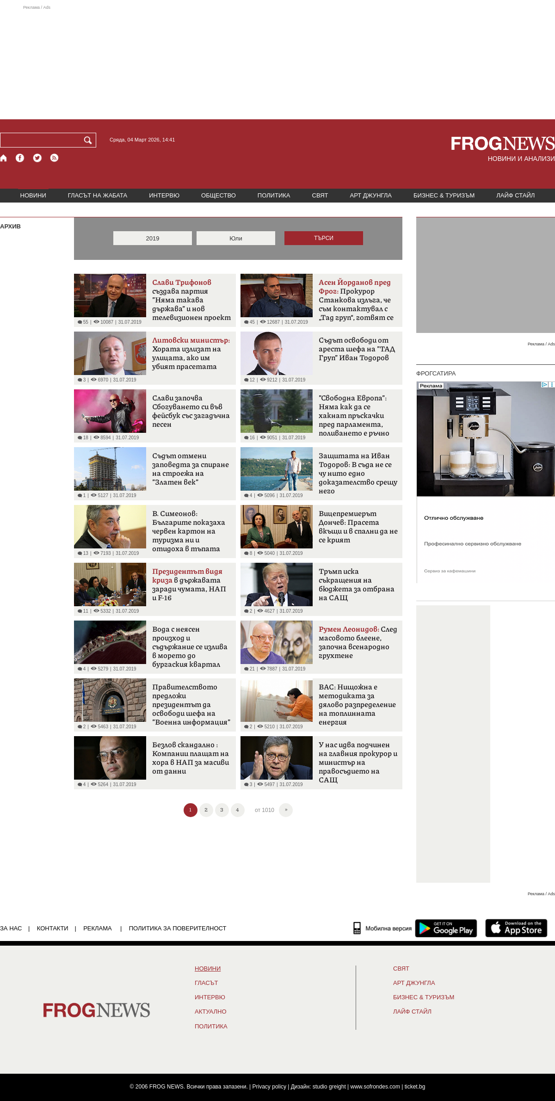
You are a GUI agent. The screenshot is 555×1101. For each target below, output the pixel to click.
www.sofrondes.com (375, 1086)
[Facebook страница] (20, 158)
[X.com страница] (37, 158)
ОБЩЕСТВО (218, 195)
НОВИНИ (33, 195)
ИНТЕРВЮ (164, 195)
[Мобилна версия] (382, 928)
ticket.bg (415, 1086)
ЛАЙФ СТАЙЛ (515, 195)
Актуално (211, 1012)
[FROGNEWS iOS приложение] (516, 928)
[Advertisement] (277, 62)
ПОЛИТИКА (274, 195)
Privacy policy (269, 1086)
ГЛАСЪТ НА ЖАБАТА (97, 195)
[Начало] (4, 158)
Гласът (206, 983)
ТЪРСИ (323, 238)
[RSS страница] (54, 158)
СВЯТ (320, 195)
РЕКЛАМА (97, 928)
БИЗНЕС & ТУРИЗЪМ (444, 195)
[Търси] (90, 140)
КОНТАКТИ (52, 928)
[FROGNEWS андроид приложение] (446, 928)
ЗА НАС (11, 928)
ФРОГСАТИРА (436, 373)
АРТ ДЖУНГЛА (371, 195)
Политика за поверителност (178, 928)
